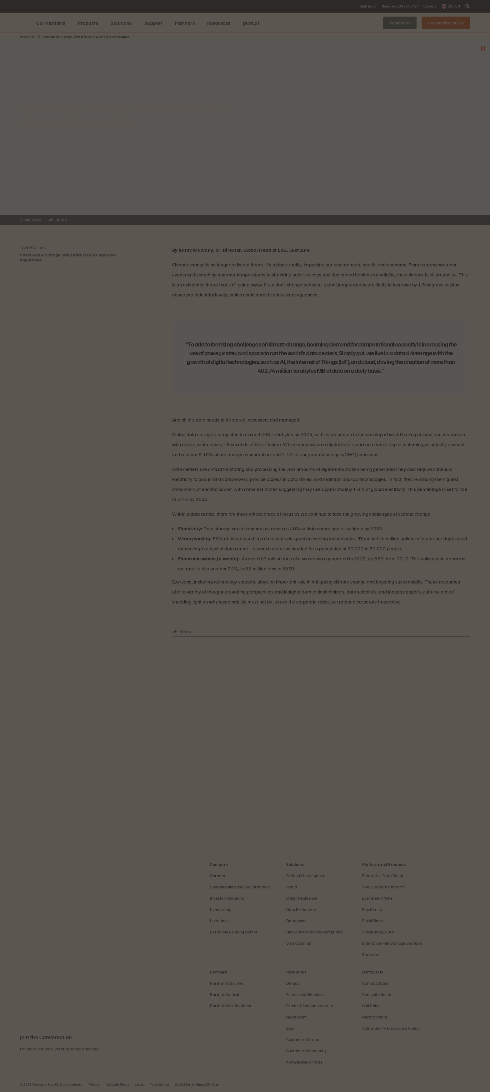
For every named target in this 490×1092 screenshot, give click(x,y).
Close (83, 227)
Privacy (94, 1084)
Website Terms (118, 1084)
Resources (27, 36)
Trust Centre (159, 1084)
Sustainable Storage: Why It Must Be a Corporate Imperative (68, 257)
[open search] (467, 6)
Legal (139, 1084)
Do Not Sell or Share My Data (197, 1084)
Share (77, 221)
